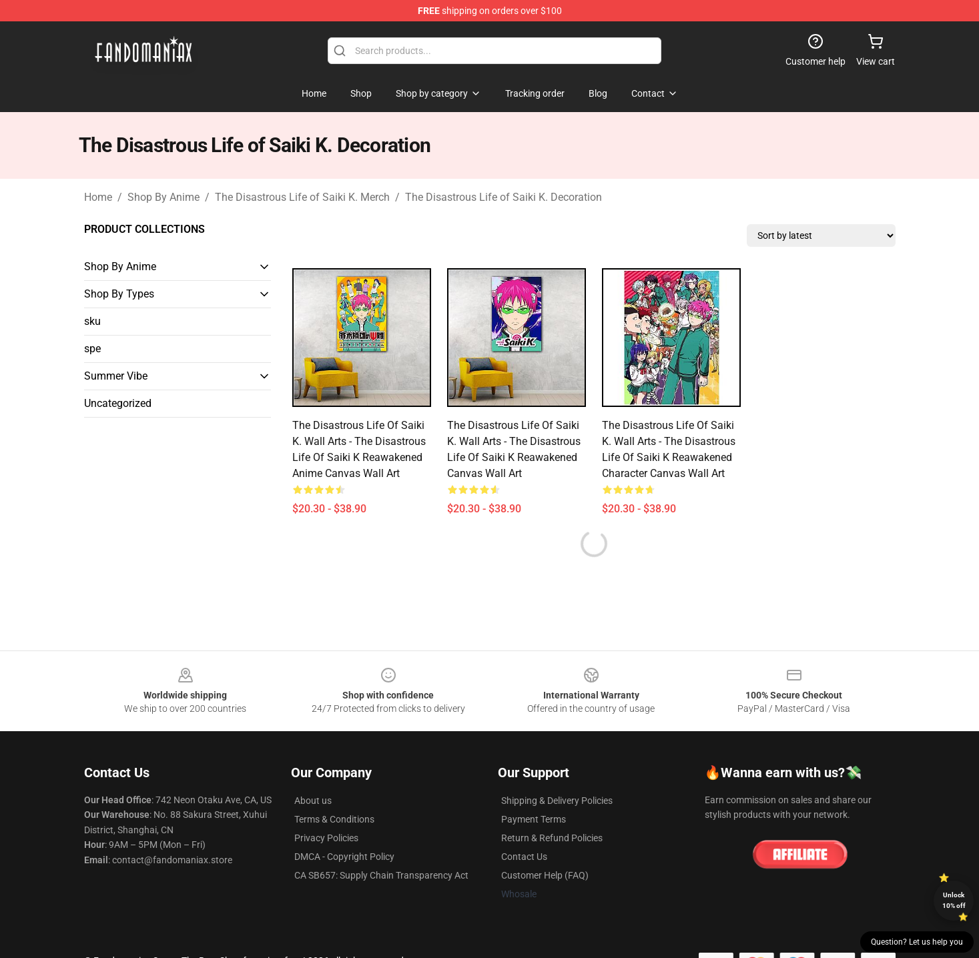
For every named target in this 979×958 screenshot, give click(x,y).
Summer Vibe (115, 376)
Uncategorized (117, 403)
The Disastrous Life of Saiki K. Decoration (503, 197)
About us (313, 800)
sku (92, 321)
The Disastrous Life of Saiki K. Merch (302, 197)
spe (92, 348)
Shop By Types (119, 294)
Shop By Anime (163, 197)
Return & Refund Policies (552, 838)
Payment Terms (533, 819)
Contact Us (524, 856)
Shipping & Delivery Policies (557, 800)
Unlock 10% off (954, 900)
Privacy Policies (326, 838)
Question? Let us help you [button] (917, 942)
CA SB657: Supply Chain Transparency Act (381, 875)
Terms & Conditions (334, 819)
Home (98, 197)
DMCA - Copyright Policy (344, 856)
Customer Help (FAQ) (545, 875)
